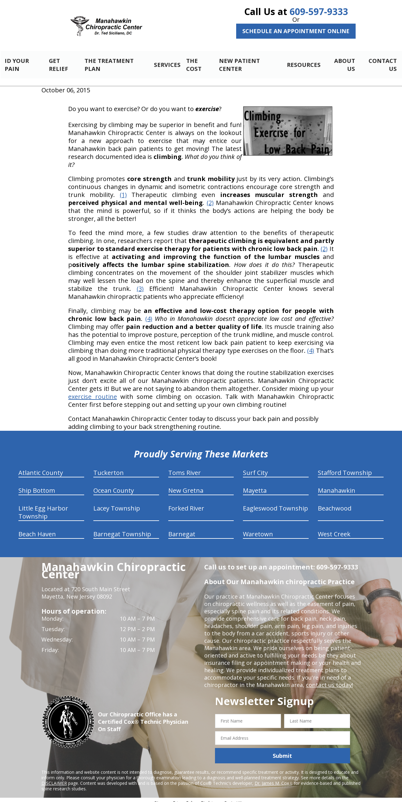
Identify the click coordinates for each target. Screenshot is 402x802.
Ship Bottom (36, 485)
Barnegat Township (122, 529)
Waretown (258, 529)
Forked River (186, 503)
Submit (282, 750)
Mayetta (255, 485)
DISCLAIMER (54, 778)
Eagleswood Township (275, 503)
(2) (210, 197)
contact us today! (329, 679)
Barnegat (181, 529)
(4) (148, 313)
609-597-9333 (319, 11)
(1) (123, 189)
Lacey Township (116, 503)
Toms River (184, 467)
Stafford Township (345, 467)
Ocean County (113, 485)
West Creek (334, 529)
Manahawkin (336, 485)
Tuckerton (108, 467)
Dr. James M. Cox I (273, 778)
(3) (140, 283)
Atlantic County (40, 467)
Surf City (255, 467)
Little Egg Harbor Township (43, 507)
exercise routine (92, 391)
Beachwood (334, 503)
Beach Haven (37, 529)
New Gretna (185, 485)
